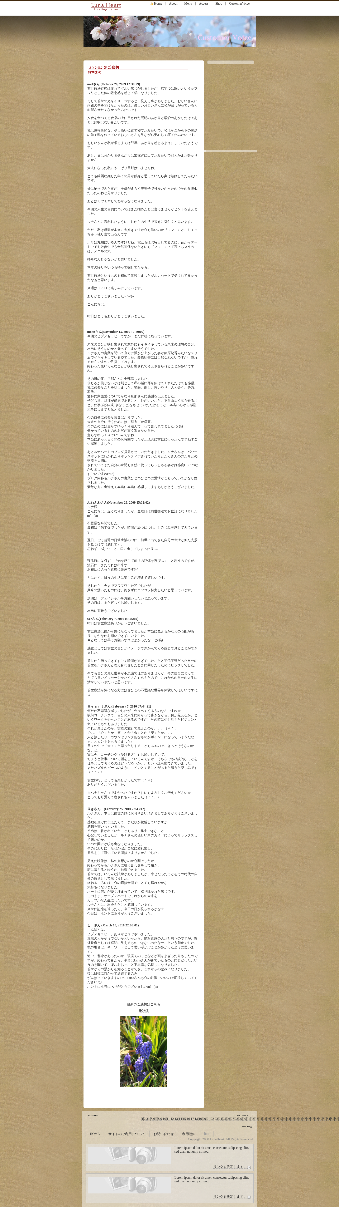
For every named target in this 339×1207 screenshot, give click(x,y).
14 (180, 1118)
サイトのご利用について (126, 1134)
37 (272, 1118)
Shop (218, 3)
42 (292, 1118)
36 (268, 1118)
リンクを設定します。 (232, 1167)
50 (324, 1118)
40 (284, 1118)
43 (296, 1118)
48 (316, 1118)
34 (260, 1118)
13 (176, 1118)
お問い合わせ (164, 1134)
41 (288, 1118)
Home (155, 3)
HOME (144, 1010)
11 (168, 1118)
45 (304, 1118)
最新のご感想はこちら (143, 1004)
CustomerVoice (239, 3)
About (173, 3)
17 (192, 1118)
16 (188, 1118)
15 (184, 1118)
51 (328, 1118)
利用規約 (189, 1134)
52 (332, 1118)
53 (336, 1118)
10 (164, 1118)
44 (300, 1118)
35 (264, 1118)
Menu (188, 3)
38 (276, 1118)
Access (203, 3)
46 (308, 1118)
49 (320, 1118)
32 (252, 1118)
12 (172, 1118)
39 (280, 1118)
